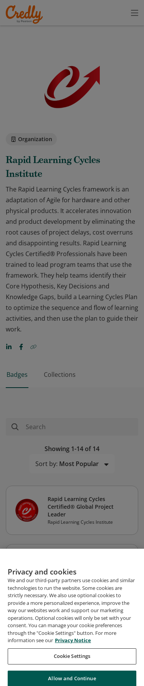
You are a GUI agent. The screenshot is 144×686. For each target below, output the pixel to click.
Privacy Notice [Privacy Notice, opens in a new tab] (73, 671)
